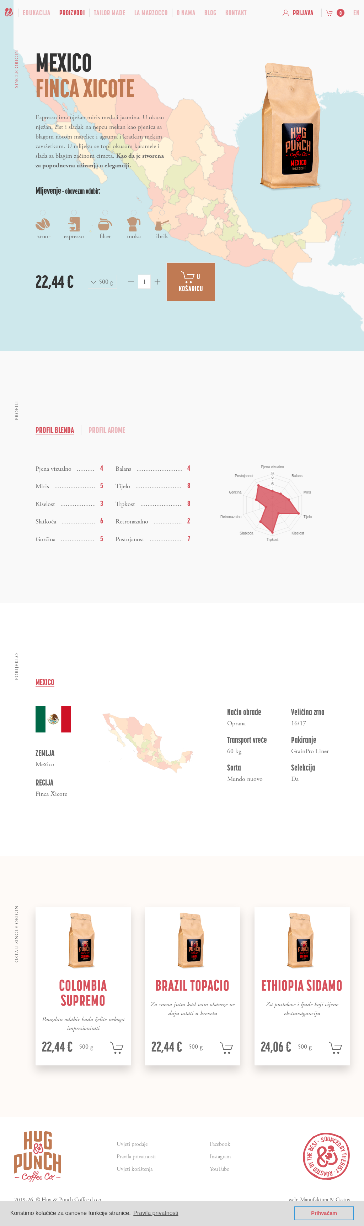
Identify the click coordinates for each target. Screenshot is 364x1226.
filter (105, 225)
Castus (343, 1200)
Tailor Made (109, 13)
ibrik (162, 225)
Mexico (45, 682)
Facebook (220, 1144)
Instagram (220, 1156)
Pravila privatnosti (136, 1156)
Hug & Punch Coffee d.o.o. (72, 1200)
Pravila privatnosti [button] (155, 1213)
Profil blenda (55, 429)
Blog (210, 13)
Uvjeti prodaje (132, 1144)
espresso (74, 225)
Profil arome (107, 429)
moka (134, 225)
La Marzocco (151, 13)
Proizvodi (72, 13)
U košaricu (191, 281)
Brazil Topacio (192, 985)
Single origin (17, 69)
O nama (186, 13)
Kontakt (236, 13)
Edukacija (36, 13)
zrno (43, 225)
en (356, 13)
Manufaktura (314, 1200)
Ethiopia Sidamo (302, 985)
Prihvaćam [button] (324, 1213)
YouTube (219, 1169)
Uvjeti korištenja (134, 1169)
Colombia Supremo (83, 993)
